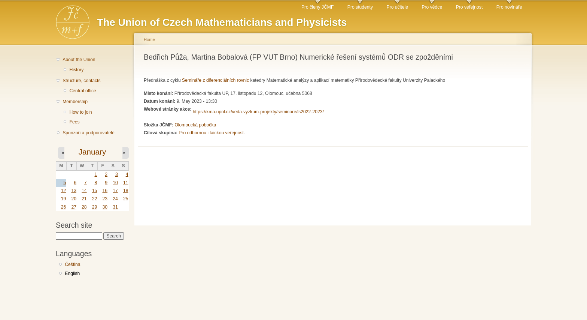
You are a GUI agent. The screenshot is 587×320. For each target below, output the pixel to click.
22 (94, 198)
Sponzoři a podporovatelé (89, 132)
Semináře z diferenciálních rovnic (215, 80)
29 (94, 207)
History (76, 69)
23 (104, 198)
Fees (74, 122)
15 (94, 190)
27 (73, 207)
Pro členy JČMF (317, 7)
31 (115, 207)
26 (63, 207)
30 (104, 207)
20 (73, 198)
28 (84, 207)
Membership (75, 101)
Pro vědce (432, 7)
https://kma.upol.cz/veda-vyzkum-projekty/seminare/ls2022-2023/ (258, 111)
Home (149, 39)
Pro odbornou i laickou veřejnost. (212, 132)
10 (115, 182)
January (92, 151)
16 (104, 190)
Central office (82, 90)
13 (73, 190)
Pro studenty (360, 7)
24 (115, 198)
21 (84, 198)
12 (63, 190)
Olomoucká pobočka (195, 125)
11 (125, 182)
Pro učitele (397, 7)
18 (125, 190)
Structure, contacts (81, 80)
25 (125, 198)
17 (115, 190)
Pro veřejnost (469, 7)
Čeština (72, 264)
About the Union (79, 59)
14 (84, 190)
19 (63, 198)
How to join (80, 112)
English (72, 273)
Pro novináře (509, 7)
